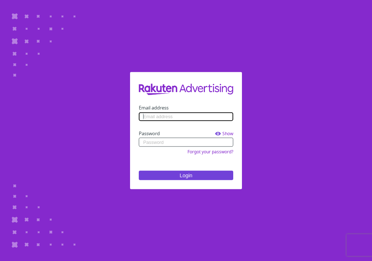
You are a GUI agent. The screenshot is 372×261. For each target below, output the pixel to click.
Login (185, 175)
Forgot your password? (210, 151)
